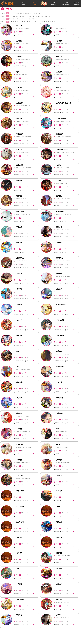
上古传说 (58, 242)
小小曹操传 (19, 506)
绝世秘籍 (58, 553)
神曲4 (57, 444)
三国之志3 (19, 429)
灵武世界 (58, 475)
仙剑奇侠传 (59, 367)
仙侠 (23, 16)
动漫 (26, 16)
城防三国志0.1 (20, 491)
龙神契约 (18, 537)
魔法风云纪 (19, 599)
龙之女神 (58, 584)
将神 (17, 72)
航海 (43, 16)
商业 (46, 16)
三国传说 (58, 227)
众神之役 (18, 320)
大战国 (58, 180)
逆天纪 (58, 506)
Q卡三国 (58, 491)
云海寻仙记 (19, 211)
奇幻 (30, 16)
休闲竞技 (27, 13)
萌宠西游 (58, 351)
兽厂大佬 (18, 25)
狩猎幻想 (58, 273)
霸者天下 (58, 522)
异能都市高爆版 (61, 118)
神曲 (17, 568)
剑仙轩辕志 (59, 537)
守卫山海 (18, 227)
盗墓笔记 (18, 180)
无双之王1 (19, 103)
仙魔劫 (58, 165)
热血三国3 (59, 134)
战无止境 (58, 56)
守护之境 (58, 382)
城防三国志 (19, 258)
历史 (33, 16)
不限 (7, 13)
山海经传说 (19, 444)
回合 (14, 19)
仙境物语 (18, 460)
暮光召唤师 (59, 336)
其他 (49, 16)
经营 (26, 19)
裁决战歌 (58, 289)
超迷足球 (18, 336)
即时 (10, 19)
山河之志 (18, 149)
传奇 (10, 16)
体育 (39, 16)
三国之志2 (19, 475)
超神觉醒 (18, 41)
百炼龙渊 (58, 41)
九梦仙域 (18, 305)
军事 (36, 16)
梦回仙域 (58, 568)
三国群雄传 (59, 258)
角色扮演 (11, 13)
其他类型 (38, 13)
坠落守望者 (19, 522)
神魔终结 (18, 413)
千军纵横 (18, 584)
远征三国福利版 (61, 305)
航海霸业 (58, 196)
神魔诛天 (18, 118)
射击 (23, 19)
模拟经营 (22, 13)
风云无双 (18, 289)
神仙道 (58, 87)
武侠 (20, 16)
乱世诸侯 (18, 196)
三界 (57, 25)
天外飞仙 (18, 87)
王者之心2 (19, 165)
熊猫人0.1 (19, 367)
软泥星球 (18, 242)
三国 (14, 16)
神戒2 (57, 429)
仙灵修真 (18, 553)
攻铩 (17, 351)
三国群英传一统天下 (62, 149)
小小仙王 (18, 398)
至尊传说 (58, 72)
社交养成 (32, 13)
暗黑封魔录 (59, 211)
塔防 (30, 19)
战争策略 (17, 13)
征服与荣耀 (59, 320)
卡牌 (17, 19)
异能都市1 (19, 382)
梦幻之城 (58, 460)
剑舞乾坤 (58, 615)
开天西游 (18, 56)
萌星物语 (18, 615)
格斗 (20, 19)
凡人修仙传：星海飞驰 (63, 103)
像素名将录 (59, 413)
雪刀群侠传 (59, 398)
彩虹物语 (58, 599)
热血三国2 (19, 134)
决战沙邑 (18, 273)
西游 (17, 16)
